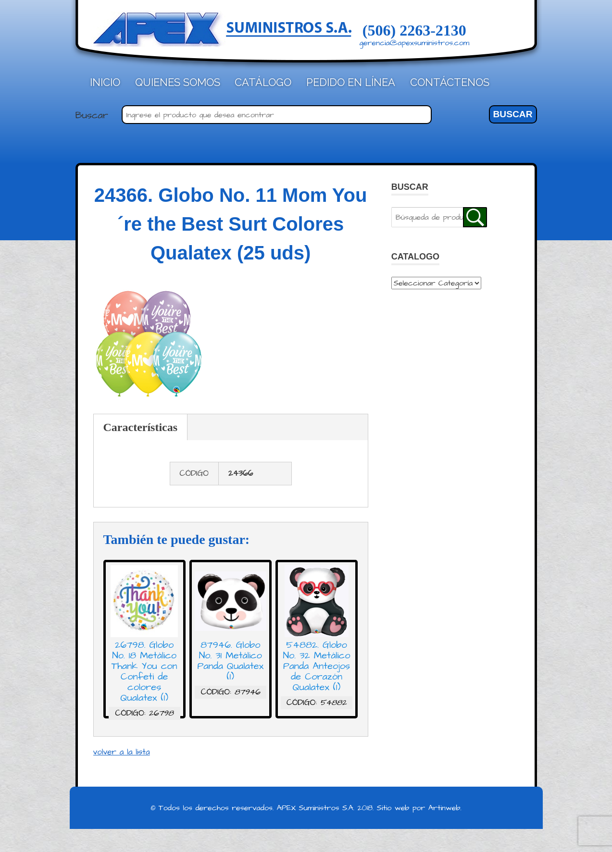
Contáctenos (449, 82)
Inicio (105, 82)
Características (140, 427)
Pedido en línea (350, 82)
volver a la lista (121, 752)
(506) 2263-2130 (414, 30)
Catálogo (263, 82)
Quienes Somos (177, 82)
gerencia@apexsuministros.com (415, 42)
